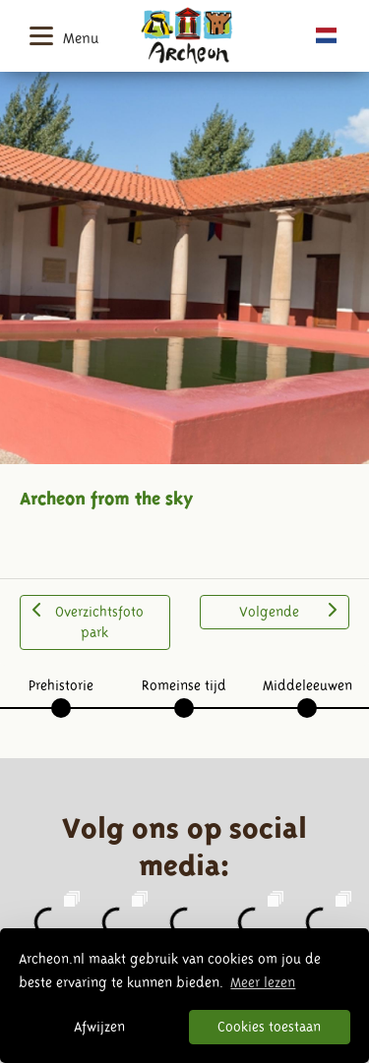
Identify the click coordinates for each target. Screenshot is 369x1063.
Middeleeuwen (307, 685)
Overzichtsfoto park (88, 621)
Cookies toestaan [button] (269, 1026)
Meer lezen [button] (262, 982)
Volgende (288, 611)
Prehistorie (61, 685)
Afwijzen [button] (99, 1026)
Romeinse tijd (184, 685)
